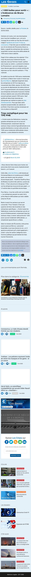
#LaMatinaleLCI (9, 152)
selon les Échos (13, 173)
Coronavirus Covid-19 (23, 512)
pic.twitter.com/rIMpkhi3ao (11, 154)
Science (15, 393)
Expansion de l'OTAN (23, 524)
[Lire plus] (20, 250)
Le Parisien (23, 28)
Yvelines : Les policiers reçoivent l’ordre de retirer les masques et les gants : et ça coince (15, 359)
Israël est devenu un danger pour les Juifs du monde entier (23, 472)
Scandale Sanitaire (20, 18)
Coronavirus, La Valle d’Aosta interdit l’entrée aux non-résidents (14, 330)
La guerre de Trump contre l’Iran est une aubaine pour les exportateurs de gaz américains (23, 566)
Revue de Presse (21, 492)
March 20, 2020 (15, 157)
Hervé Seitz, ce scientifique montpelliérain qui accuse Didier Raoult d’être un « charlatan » (15, 388)
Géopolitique (20, 468)
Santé (12, 334)
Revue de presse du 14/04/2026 (21, 495)
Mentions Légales (12, 574)
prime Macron (6, 81)
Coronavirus (6, 18)
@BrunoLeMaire (23, 143)
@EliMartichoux (9, 139)
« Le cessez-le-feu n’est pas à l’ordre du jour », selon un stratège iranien (23, 542)
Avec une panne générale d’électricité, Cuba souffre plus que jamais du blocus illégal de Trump (23, 484)
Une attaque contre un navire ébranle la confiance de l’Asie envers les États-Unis (23, 554)
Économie (3, 6)
